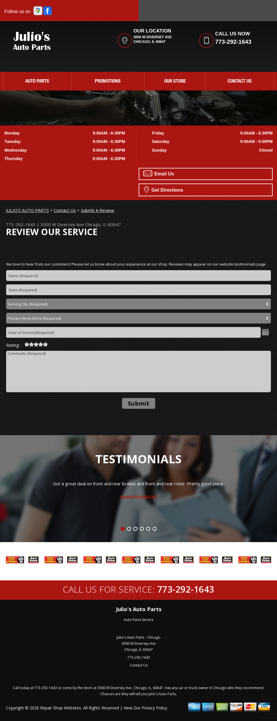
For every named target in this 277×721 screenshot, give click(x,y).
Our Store (175, 81)
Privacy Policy (154, 708)
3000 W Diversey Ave (62, 224)
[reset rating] (22, 343)
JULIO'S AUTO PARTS (27, 210)
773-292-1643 (233, 42)
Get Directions (163, 189)
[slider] (36, 344)
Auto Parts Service (138, 619)
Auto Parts (37, 81)
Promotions (108, 81)
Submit (138, 403)
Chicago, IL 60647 (103, 224)
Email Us (158, 173)
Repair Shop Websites (60, 708)
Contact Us (240, 81)
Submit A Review (97, 210)
